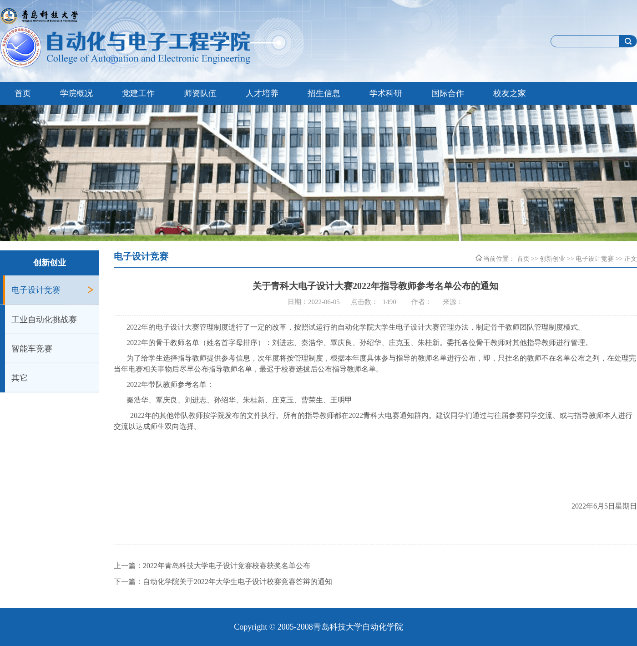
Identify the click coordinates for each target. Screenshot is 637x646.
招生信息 (324, 93)
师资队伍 (200, 93)
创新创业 (552, 258)
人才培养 (262, 93)
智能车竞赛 (31, 348)
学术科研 (385, 93)
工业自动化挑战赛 (44, 319)
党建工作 (138, 93)
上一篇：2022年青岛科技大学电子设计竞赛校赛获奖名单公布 (212, 566)
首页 (23, 93)
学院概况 (76, 93)
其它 (19, 377)
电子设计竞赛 (36, 290)
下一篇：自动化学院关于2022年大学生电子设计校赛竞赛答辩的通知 (223, 581)
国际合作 (447, 93)
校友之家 (509, 93)
